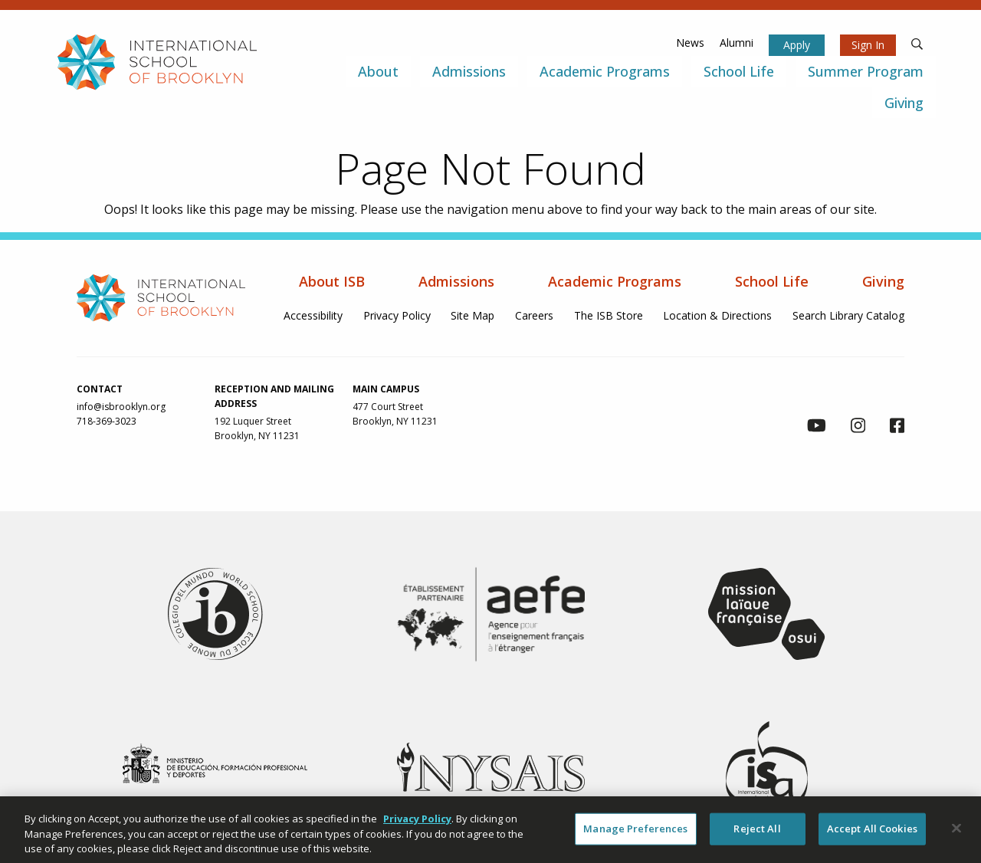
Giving (883, 281)
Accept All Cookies (872, 833)
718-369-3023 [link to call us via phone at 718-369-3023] (106, 421)
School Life (772, 281)
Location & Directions (717, 315)
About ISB (332, 281)
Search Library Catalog (848, 315)
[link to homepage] (157, 61)
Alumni (736, 42)
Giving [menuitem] (904, 103)
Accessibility (313, 315)
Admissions (456, 281)
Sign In (867, 45)
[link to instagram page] (858, 427)
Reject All (756, 833)
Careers (534, 315)
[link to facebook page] (897, 427)
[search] (917, 42)
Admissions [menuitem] (469, 71)
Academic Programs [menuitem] (605, 71)
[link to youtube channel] (816, 427)
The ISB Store (608, 315)
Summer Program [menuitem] (866, 71)
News (690, 42)
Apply (796, 45)
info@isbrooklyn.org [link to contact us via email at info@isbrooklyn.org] (121, 406)
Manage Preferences (635, 833)
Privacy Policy (397, 315)
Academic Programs (614, 281)
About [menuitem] (378, 71)
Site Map (472, 315)
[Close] (956, 832)
